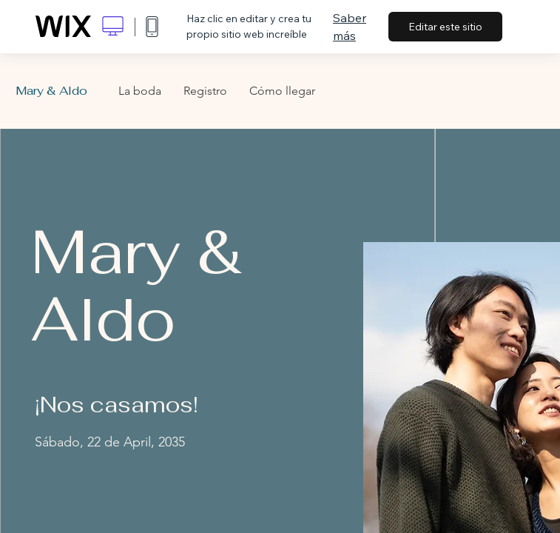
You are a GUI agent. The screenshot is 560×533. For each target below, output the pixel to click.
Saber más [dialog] (349, 26)
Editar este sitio (445, 26)
